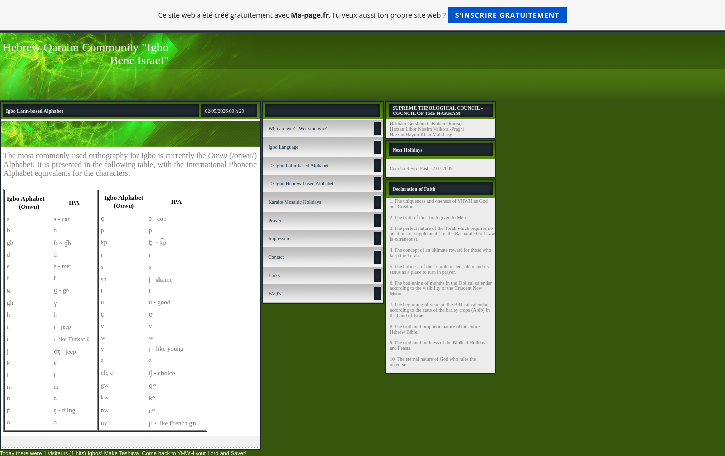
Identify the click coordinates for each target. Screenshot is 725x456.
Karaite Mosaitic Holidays (294, 202)
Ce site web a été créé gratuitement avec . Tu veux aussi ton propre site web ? (362, 15)
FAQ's (274, 293)
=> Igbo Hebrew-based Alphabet (300, 183)
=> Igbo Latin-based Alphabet (298, 165)
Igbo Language (283, 147)
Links (274, 275)
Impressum (279, 238)
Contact (276, 257)
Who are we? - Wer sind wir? (297, 128)
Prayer (274, 220)
